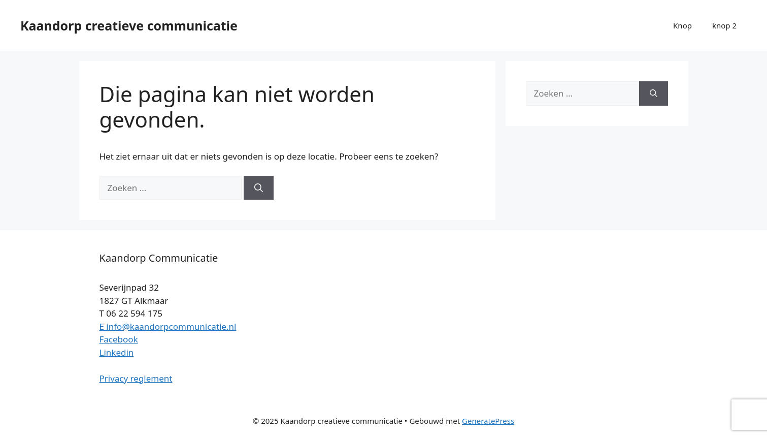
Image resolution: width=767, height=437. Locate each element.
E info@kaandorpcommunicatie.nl (168, 326)
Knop (682, 25)
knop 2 (724, 25)
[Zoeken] (259, 188)
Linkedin (116, 352)
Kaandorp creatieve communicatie (129, 25)
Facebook (118, 339)
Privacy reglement (136, 378)
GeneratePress (488, 421)
